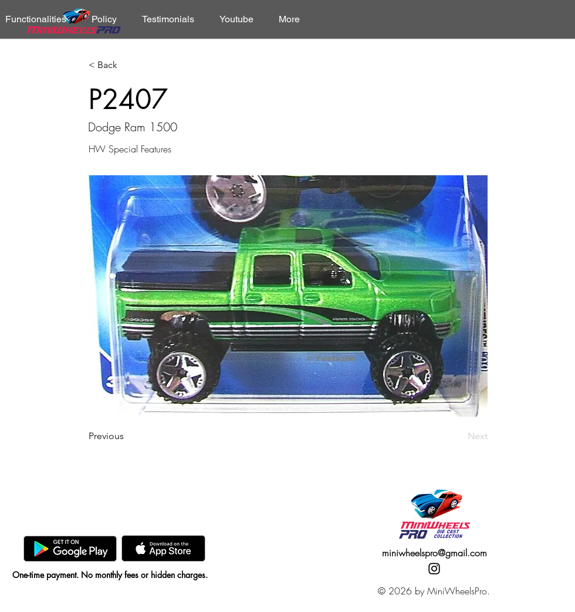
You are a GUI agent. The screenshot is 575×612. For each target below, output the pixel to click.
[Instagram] (434, 568)
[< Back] (127, 65)
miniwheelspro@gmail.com (434, 552)
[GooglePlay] (70, 548)
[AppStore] (163, 548)
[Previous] (127, 436)
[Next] (458, 436)
